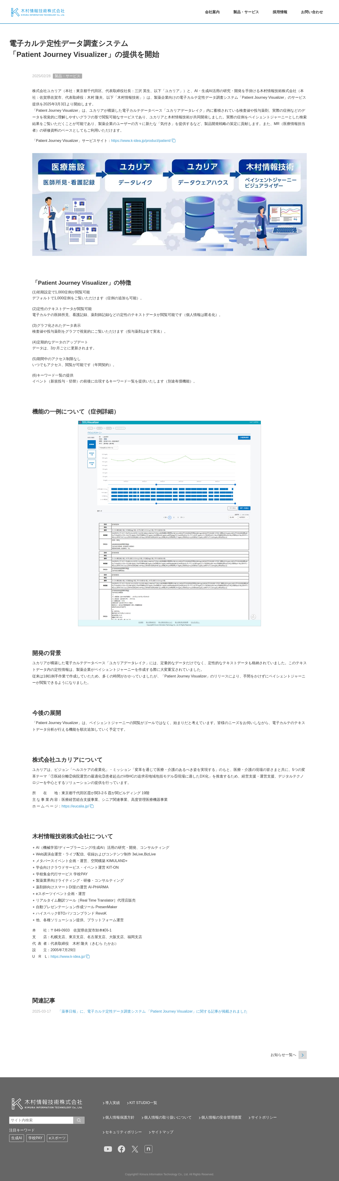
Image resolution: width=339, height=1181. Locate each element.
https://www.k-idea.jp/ (68, 956)
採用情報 (280, 12)
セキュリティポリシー (123, 1132)
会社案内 (212, 12)
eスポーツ (57, 1138)
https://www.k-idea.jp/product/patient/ (141, 141)
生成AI (16, 1138)
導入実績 (112, 1103)
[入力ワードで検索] (79, 1120)
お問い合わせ (312, 12)
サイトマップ (162, 1132)
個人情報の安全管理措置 (221, 1117)
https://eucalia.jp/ (75, 806)
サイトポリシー (264, 1117)
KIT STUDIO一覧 (143, 1103)
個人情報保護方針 (120, 1117)
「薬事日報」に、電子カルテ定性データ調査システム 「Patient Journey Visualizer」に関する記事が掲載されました (153, 1011)
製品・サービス (246, 12)
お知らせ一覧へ (283, 1055)
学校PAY (35, 1138)
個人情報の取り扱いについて (168, 1117)
